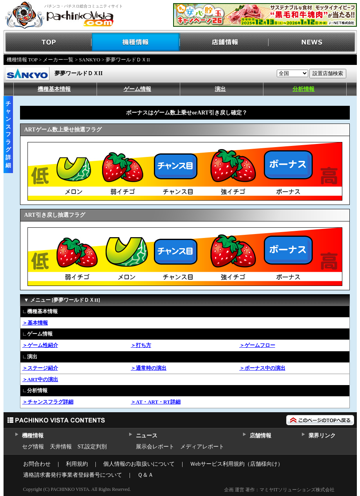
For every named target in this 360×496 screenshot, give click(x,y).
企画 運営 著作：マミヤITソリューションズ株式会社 (279, 489)
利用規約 (77, 464)
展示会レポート (155, 447)
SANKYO (89, 60)
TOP (48, 42)
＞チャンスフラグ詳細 (47, 402)
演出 (220, 89)
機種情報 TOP (22, 60)
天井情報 (61, 447)
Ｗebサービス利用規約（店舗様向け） (236, 464)
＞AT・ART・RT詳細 (156, 402)
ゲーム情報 (137, 89)
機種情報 (136, 42)
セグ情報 (33, 447)
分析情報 (303, 89)
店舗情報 (224, 42)
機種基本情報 (54, 89)
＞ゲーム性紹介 (40, 345)
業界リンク (322, 436)
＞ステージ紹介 (40, 368)
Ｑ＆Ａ (145, 475)
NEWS (313, 42)
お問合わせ (37, 464)
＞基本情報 (35, 323)
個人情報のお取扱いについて (139, 464)
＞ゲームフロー (257, 345)
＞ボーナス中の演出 (262, 368)
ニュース (146, 436)
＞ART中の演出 (40, 379)
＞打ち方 (141, 345)
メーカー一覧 (58, 60)
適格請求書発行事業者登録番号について (72, 475)
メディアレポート (202, 447)
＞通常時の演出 (148, 368)
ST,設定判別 (92, 447)
